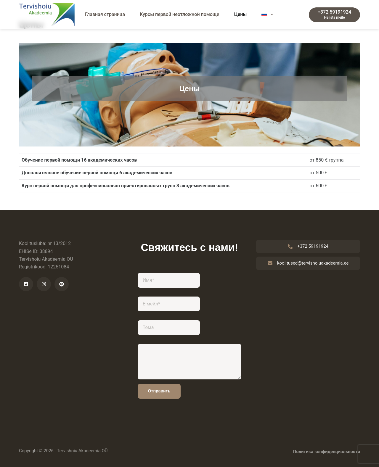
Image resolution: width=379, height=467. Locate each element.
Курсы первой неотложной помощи (179, 14)
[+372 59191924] (334, 14)
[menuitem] (267, 14)
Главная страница (105, 14)
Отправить (159, 391)
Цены (240, 14)
